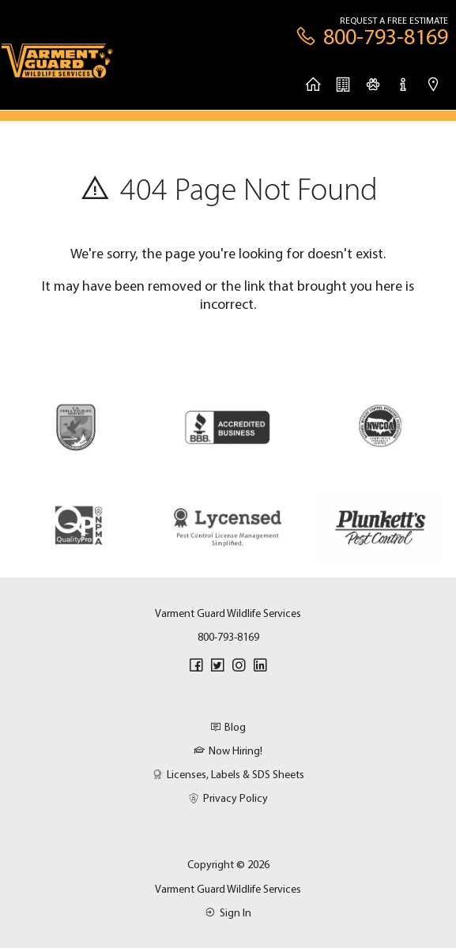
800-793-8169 (228, 637)
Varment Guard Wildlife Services (228, 889)
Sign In (228, 912)
